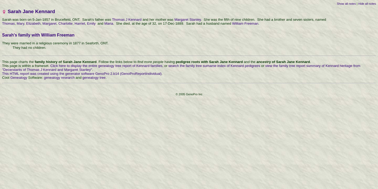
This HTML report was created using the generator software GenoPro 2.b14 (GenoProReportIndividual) (82, 74)
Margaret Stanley (187, 20)
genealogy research (59, 78)
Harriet (80, 23)
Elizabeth (33, 23)
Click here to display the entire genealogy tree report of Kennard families (106, 66)
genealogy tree (94, 78)
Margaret (49, 23)
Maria (108, 23)
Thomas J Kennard (127, 20)
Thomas (8, 23)
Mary (20, 23)
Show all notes (346, 3)
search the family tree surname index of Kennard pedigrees (214, 66)
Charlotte (66, 23)
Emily (92, 23)
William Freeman (245, 23)
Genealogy (18, 78)
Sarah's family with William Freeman (38, 35)
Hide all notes (367, 3)
